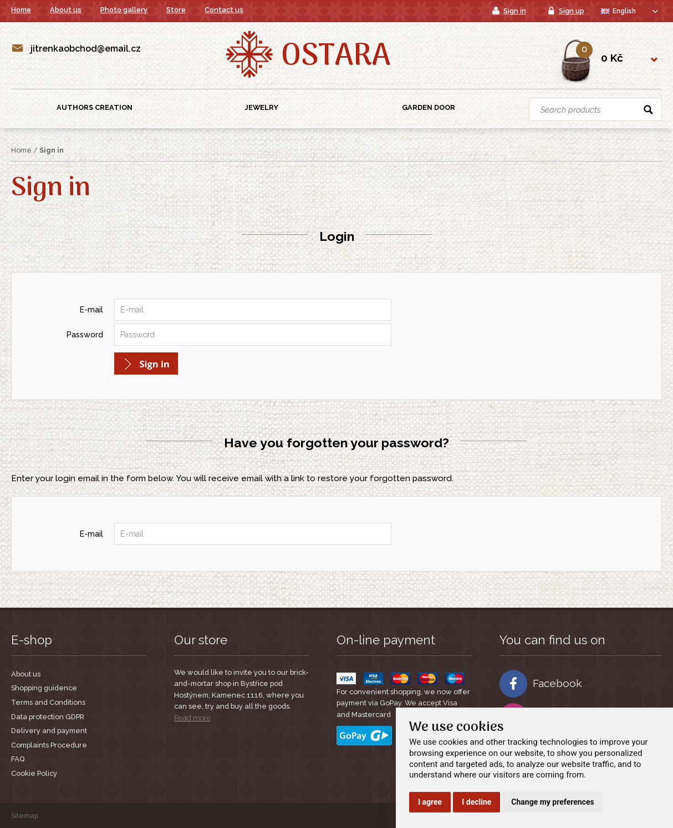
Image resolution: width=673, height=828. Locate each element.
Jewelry (261, 107)
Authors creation (94, 107)
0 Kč (612, 58)
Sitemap (24, 815)
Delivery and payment (49, 730)
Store (176, 10)
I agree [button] (430, 801)
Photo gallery (123, 10)
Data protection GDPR (47, 717)
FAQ (17, 759)
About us (65, 10)
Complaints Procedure (49, 745)
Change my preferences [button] (552, 801)
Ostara (335, 57)
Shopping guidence (44, 688)
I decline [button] (476, 801)
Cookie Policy (34, 773)
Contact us (224, 10)
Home (21, 10)
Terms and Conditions (48, 702)
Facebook (540, 684)
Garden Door (428, 107)
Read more (192, 718)
